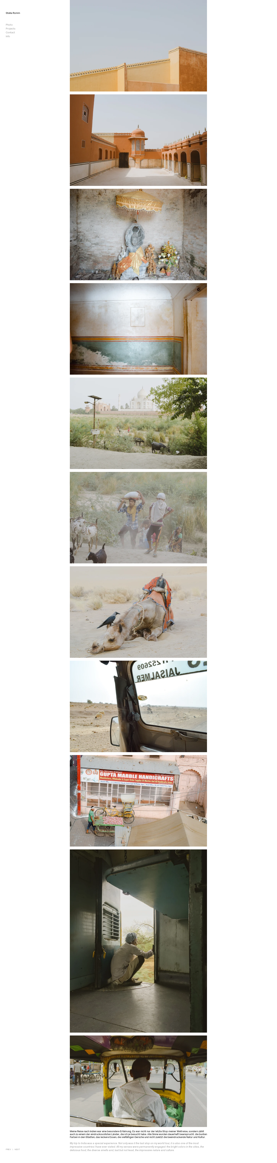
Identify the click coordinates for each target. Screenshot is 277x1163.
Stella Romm (13, 13)
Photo (9, 25)
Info (8, 36)
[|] (13, 1149)
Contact (10, 32)
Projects (10, 29)
